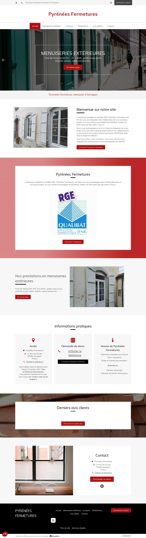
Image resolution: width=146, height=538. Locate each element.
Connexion (126, 535)
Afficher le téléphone (34, 362)
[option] (73, 60)
